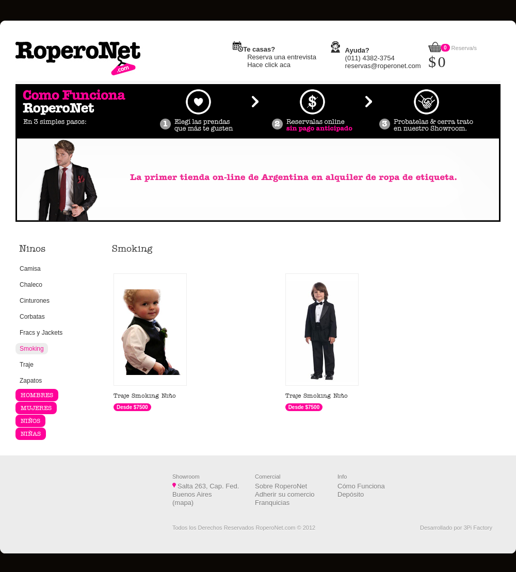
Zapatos (31, 380)
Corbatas (32, 316)
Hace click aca (269, 65)
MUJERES (36, 408)
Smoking (32, 348)
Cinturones (35, 300)
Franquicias (272, 502)
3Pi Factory (477, 528)
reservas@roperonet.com (383, 66)
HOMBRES (37, 395)
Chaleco (31, 284)
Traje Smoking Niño (145, 395)
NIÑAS (31, 433)
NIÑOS (30, 420)
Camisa (30, 268)
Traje (27, 364)
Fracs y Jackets (41, 332)
